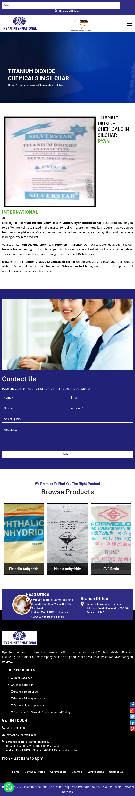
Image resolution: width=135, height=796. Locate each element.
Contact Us (116, 771)
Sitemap (77, 771)
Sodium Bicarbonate (25, 691)
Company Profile (35, 771)
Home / (12, 85)
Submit (68, 454)
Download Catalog (67, 10)
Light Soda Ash (21, 677)
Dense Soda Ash (22, 684)
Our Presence (95, 771)
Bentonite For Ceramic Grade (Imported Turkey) (41, 712)
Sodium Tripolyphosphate (28, 698)
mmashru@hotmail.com (19, 734)
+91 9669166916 (13, 727)
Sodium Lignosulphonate (27, 705)
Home (16, 771)
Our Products (58, 771)
